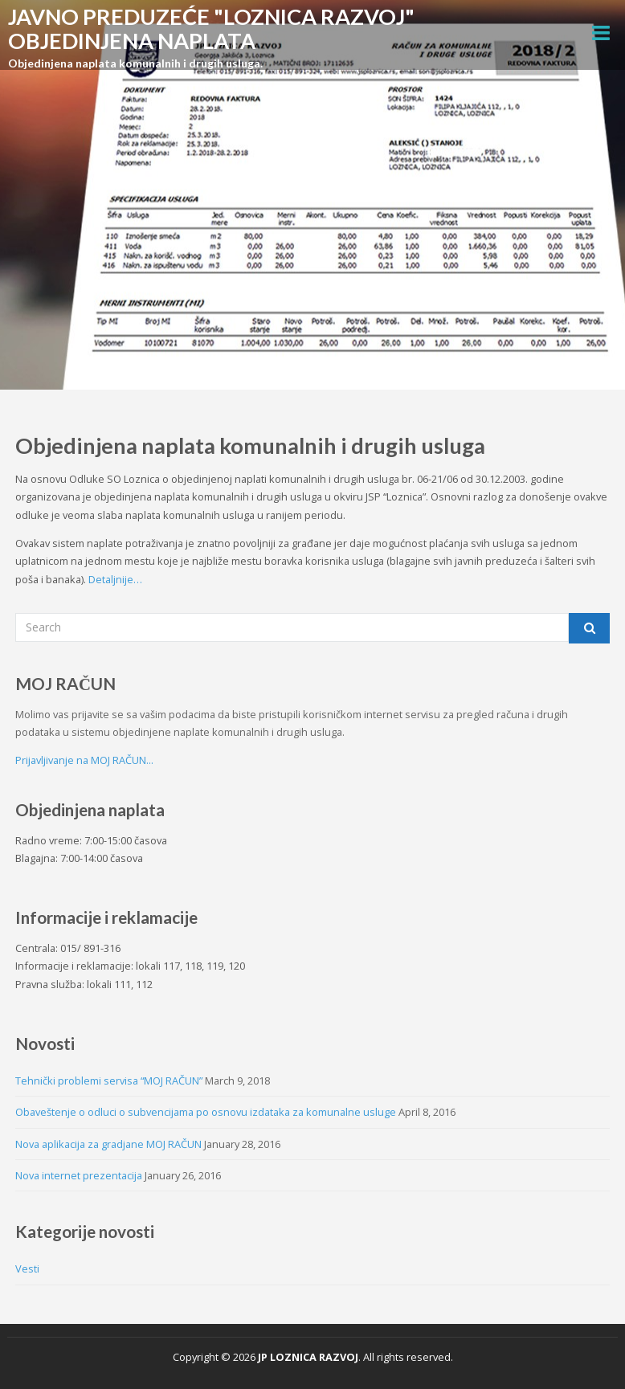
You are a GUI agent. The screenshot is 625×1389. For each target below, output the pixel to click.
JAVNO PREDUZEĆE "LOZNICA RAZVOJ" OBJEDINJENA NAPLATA (211, 28)
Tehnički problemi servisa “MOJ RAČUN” (108, 1080)
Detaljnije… (114, 579)
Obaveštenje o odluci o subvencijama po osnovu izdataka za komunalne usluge (205, 1112)
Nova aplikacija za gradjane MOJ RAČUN (108, 1144)
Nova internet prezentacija (78, 1175)
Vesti (27, 1268)
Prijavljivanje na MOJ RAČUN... (84, 760)
